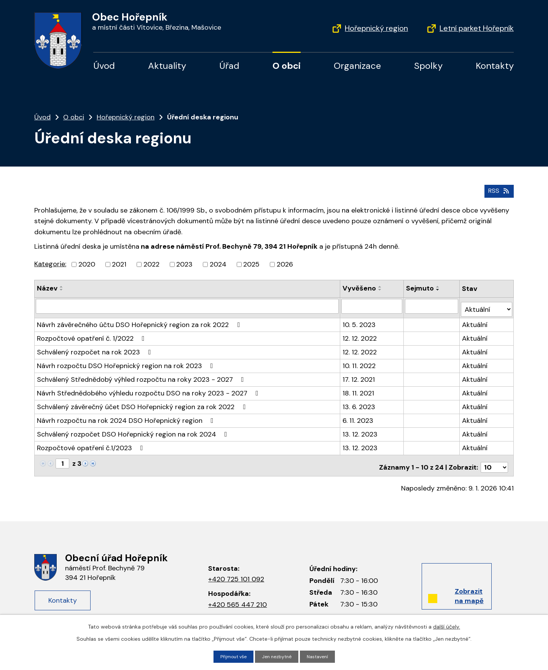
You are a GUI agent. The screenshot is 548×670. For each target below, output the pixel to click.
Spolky (428, 65)
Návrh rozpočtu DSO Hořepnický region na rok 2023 (126, 360)
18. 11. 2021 (359, 387)
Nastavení (321, 656)
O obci (286, 65)
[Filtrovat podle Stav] (487, 304)
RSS (497, 188)
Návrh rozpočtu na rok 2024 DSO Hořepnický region (127, 415)
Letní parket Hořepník (477, 28)
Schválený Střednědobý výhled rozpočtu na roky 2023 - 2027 (142, 374)
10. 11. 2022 (359, 360)
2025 (251, 262)
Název (47, 286)
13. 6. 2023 (359, 401)
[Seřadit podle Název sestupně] (61, 288)
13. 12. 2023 (360, 428)
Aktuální (475, 319)
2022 (151, 262)
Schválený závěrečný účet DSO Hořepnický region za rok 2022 (143, 401)
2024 (218, 262)
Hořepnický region (376, 28)
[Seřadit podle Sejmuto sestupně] (439, 288)
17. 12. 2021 (359, 374)
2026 (285, 262)
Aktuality (167, 65)
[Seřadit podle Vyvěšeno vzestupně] (381, 285)
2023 (184, 262)
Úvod (104, 65)
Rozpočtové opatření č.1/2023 (91, 442)
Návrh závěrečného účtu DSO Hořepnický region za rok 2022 (140, 319)
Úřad (229, 65)
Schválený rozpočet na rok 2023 (95, 346)
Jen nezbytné (277, 656)
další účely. (446, 625)
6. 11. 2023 (358, 415)
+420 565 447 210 (237, 596)
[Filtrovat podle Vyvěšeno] (372, 304)
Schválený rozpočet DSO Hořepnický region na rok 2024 (133, 428)
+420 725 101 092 (236, 570)
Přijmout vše (230, 656)
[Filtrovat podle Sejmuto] (432, 304)
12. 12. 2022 (360, 333)
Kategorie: (50, 262)
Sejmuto (421, 286)
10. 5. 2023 (359, 319)
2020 (86, 262)
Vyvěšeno (360, 286)
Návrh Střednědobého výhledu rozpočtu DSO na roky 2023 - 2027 (149, 387)
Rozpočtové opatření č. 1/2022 (92, 333)
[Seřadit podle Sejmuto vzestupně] (439, 285)
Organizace (357, 65)
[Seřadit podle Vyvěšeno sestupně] (381, 288)
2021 (119, 262)
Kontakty (495, 65)
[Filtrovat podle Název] (187, 304)
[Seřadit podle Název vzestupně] (61, 285)
